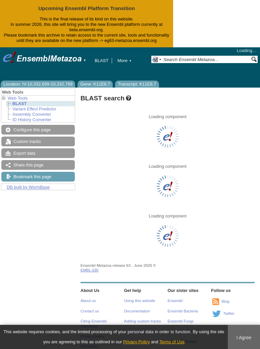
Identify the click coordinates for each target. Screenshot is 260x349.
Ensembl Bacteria (183, 311)
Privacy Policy (136, 341)
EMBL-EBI (90, 270)
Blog (225, 301)
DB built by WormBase (28, 187)
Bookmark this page (32, 176)
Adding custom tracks (142, 321)
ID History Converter (31, 119)
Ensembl (175, 301)
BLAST (101, 60)
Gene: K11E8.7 (95, 84)
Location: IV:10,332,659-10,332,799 (37, 84)
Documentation (137, 311)
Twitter (229, 313)
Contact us (90, 311)
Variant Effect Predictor (34, 108)
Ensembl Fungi (181, 321)
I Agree (244, 337)
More (124, 60)
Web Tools (18, 98)
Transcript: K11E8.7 (137, 84)
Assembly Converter (31, 114)
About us (88, 301)
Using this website (139, 301)
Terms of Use (172, 341)
